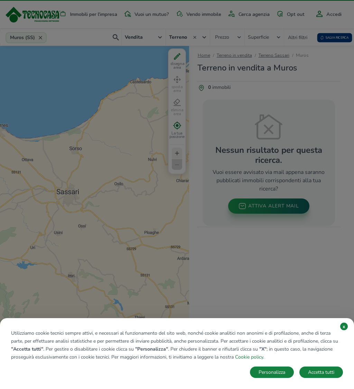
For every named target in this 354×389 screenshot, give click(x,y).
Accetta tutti (321, 372)
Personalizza (272, 372)
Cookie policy (249, 357)
